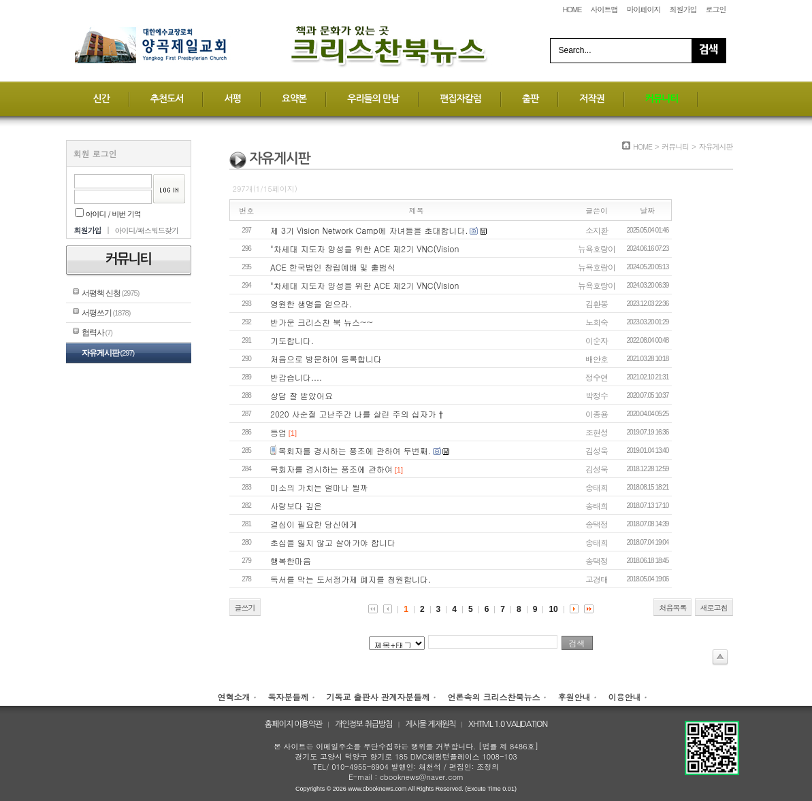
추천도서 (167, 98)
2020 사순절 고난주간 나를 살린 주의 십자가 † (356, 414)
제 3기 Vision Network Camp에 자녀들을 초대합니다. (369, 230)
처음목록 (672, 607)
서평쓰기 (106, 313)
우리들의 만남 (373, 98)
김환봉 (596, 303)
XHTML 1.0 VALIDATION (507, 724)
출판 (530, 98)
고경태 (596, 579)
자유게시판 (108, 353)
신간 (101, 98)
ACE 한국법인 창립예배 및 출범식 (332, 267)
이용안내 (624, 696)
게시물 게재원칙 (430, 724)
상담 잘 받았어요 (301, 395)
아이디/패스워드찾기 (146, 230)
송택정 (596, 524)
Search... (575, 50)
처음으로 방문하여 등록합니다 (326, 358)
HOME (571, 9)
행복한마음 (290, 560)
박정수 (596, 395)
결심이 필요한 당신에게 (313, 524)
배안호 (596, 358)
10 (553, 609)
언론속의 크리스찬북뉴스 (494, 696)
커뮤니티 (662, 98)
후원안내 (574, 696)
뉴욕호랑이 (596, 248)
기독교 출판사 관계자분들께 (377, 696)
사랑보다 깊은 (296, 505)
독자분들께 (287, 696)
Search (709, 51)
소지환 (596, 230)
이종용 (596, 414)
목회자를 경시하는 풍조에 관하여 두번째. (354, 450)
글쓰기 (245, 607)
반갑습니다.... (296, 377)
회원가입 (682, 9)
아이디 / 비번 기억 (108, 214)
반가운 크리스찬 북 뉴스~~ (321, 322)
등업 (278, 432)
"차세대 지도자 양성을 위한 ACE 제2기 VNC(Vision (364, 248)
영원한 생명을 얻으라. (311, 303)
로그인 (716, 9)
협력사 (97, 332)
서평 (232, 98)
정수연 (596, 377)
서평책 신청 (111, 293)
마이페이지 (643, 9)
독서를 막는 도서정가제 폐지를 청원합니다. (350, 579)
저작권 (591, 98)
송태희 (596, 487)
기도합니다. (292, 340)
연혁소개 (233, 696)
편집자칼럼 (460, 98)
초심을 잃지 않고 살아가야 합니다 (332, 542)
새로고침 (714, 607)
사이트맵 (603, 9)
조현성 (596, 432)
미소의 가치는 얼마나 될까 (319, 487)
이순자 (596, 340)
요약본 (294, 98)
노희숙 (596, 322)
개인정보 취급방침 (364, 724)
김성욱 (596, 450)
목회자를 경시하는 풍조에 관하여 (331, 469)
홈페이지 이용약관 (294, 724)
